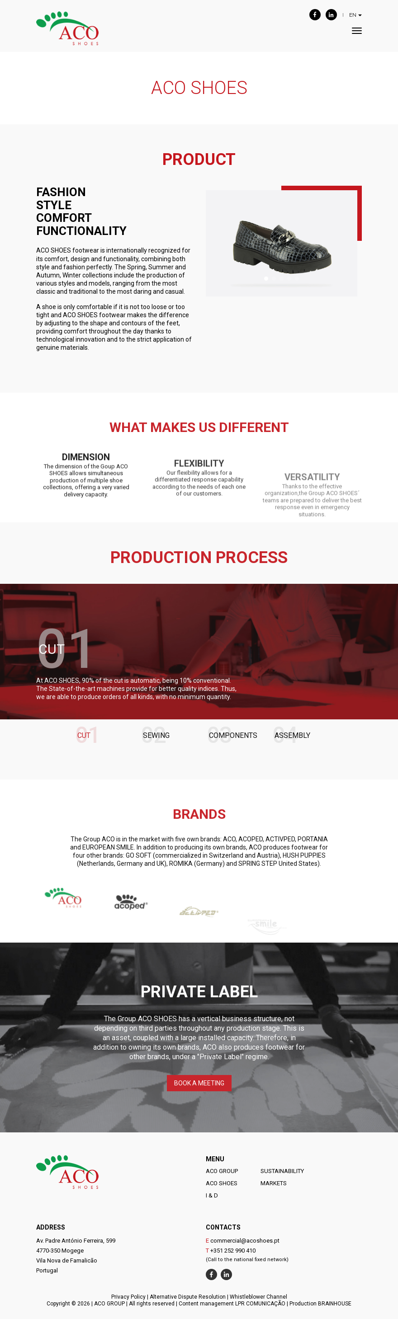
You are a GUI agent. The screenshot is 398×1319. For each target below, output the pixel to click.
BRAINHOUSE (334, 1303)
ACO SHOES (221, 1183)
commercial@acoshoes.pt (245, 1240)
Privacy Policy (128, 1297)
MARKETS (274, 1183)
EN (355, 15)
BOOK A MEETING (199, 1083)
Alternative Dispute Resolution (188, 1297)
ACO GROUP (222, 1171)
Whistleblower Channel (258, 1297)
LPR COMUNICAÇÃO (260, 1303)
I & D (212, 1195)
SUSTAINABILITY (282, 1171)
